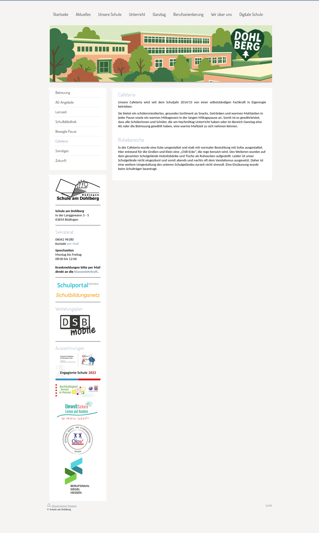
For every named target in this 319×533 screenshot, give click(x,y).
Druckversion (57, 505)
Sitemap (72, 505)
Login (269, 505)
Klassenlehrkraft (85, 271)
